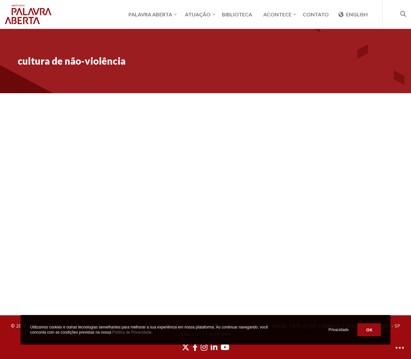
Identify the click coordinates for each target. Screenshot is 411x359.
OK (369, 330)
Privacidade (338, 330)
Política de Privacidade (131, 332)
